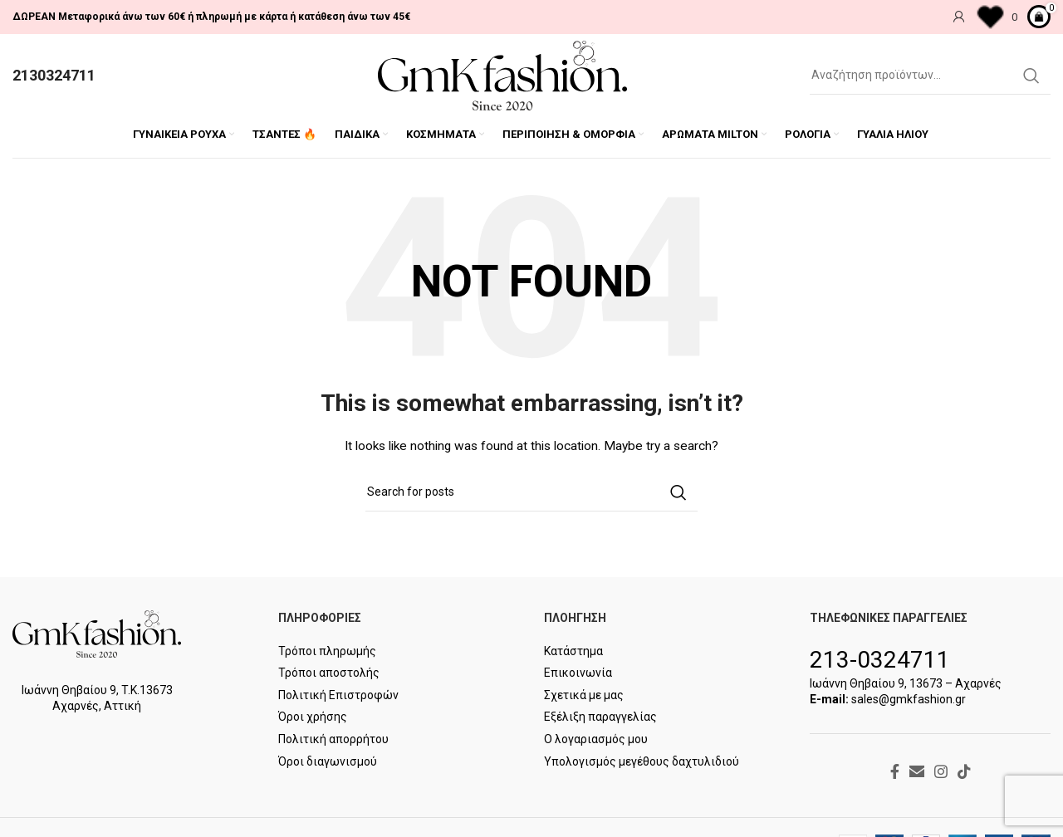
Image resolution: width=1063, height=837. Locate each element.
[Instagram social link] (941, 771)
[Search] (930, 75)
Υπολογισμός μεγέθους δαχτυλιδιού (641, 761)
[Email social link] (916, 771)
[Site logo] (502, 74)
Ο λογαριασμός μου (596, 739)
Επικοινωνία (578, 672)
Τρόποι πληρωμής (327, 651)
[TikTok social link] (964, 771)
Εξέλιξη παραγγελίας (600, 716)
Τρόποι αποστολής (329, 672)
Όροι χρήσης (312, 716)
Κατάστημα (573, 651)
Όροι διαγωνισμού (327, 761)
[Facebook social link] (894, 771)
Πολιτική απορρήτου (333, 739)
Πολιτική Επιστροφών (338, 695)
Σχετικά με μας (584, 695)
